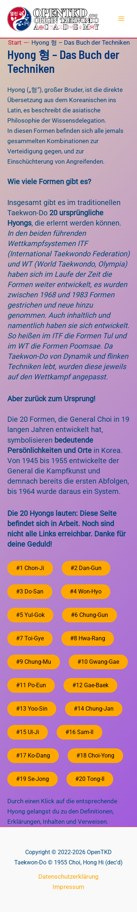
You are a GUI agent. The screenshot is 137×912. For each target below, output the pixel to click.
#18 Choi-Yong (95, 755)
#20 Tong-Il (89, 778)
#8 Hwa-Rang (87, 638)
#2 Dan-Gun (86, 568)
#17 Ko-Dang (33, 755)
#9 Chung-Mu (33, 661)
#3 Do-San (29, 591)
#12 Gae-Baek (90, 685)
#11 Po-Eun (31, 685)
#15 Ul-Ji (27, 732)
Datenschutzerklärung (68, 876)
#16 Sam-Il (79, 732)
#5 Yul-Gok (30, 614)
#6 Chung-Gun (89, 614)
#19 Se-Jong (32, 778)
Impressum (68, 886)
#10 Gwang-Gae (98, 661)
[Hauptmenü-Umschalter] (121, 19)
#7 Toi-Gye (30, 638)
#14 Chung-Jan (94, 708)
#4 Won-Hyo (86, 591)
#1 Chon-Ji (30, 568)
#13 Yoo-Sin (31, 708)
